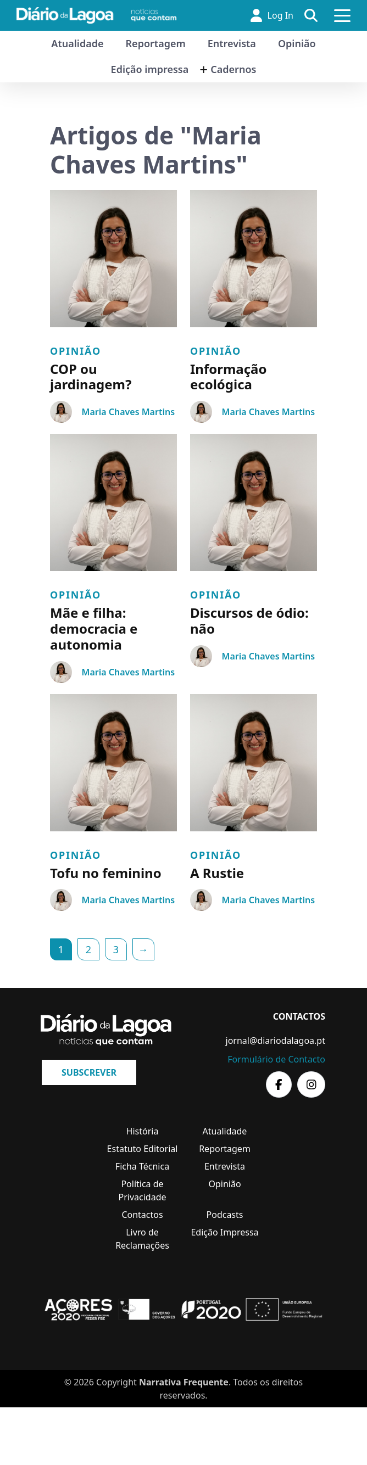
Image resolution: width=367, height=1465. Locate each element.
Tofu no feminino (106, 873)
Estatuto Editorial (142, 1149)
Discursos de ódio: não (249, 620)
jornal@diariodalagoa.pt (275, 1041)
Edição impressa (150, 69)
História (142, 1131)
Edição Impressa (224, 1232)
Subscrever (89, 1072)
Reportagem (156, 43)
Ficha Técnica (142, 1166)
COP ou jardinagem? (90, 377)
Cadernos (233, 69)
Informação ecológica (228, 377)
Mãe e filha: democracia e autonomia (93, 628)
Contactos (142, 1215)
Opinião (297, 43)
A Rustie (217, 873)
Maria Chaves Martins (128, 412)
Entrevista (232, 43)
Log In (272, 15)
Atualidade (77, 43)
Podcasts (225, 1215)
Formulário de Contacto (276, 1059)
